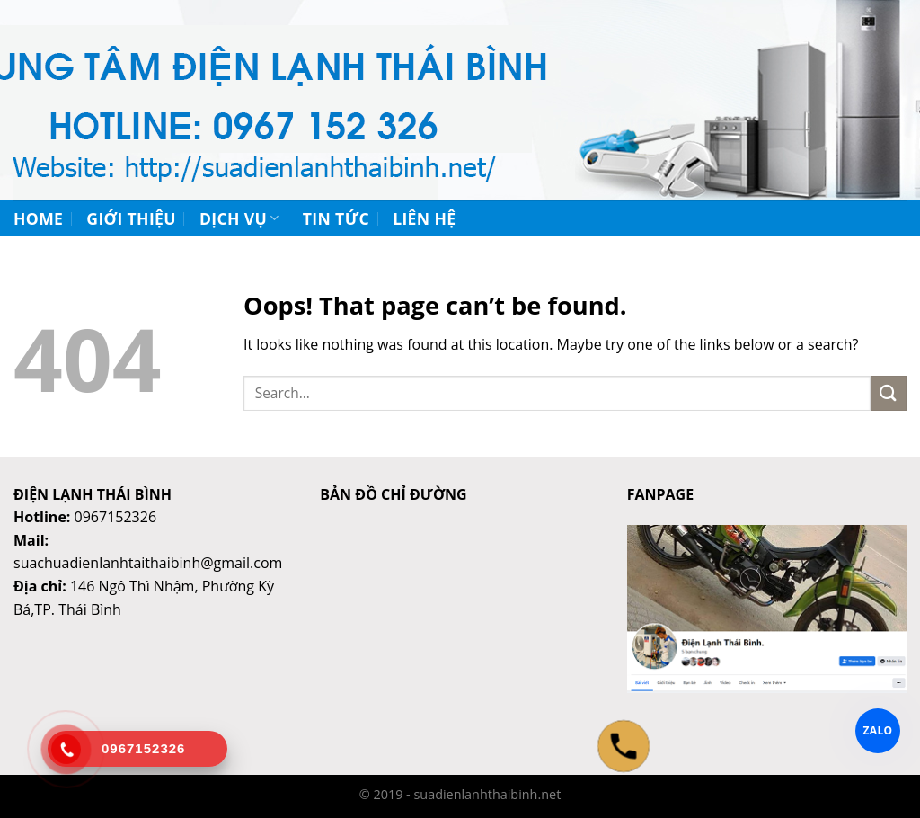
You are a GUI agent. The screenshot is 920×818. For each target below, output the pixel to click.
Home (38, 218)
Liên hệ (424, 218)
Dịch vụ (239, 218)
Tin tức (336, 218)
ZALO (878, 730)
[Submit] (889, 393)
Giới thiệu (131, 218)
